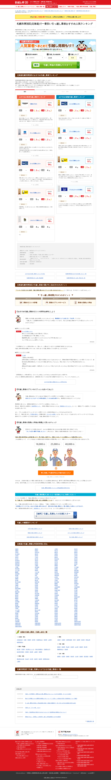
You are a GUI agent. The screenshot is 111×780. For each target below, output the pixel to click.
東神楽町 (76, 583)
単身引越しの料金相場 (42, 745)
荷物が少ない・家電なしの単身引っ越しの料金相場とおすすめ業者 (43, 716)
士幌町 (76, 610)
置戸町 (76, 600)
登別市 (36, 560)
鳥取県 (59, 647)
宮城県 (38, 640)
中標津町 (17, 621)
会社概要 (94, 1)
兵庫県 (67, 640)
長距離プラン (40, 767)
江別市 (16, 555)
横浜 (41, 649)
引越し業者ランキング (52, 6)
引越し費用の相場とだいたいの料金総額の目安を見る (55, 488)
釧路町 (16, 618)
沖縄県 (91, 656)
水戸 (49, 649)
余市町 (56, 577)
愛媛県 (59, 649)
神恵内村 (57, 575)
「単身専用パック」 (36, 406)
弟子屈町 (17, 620)
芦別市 (76, 554)
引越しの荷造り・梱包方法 (61, 760)
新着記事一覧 (90, 721)
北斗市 (56, 562)
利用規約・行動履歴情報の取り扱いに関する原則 (37, 772)
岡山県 (67, 647)
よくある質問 (91, 772)
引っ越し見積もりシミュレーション (25, 6)
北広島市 (17, 562)
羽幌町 (16, 593)
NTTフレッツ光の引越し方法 (63, 750)
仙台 (41, 640)
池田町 (56, 615)
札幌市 (16, 549)
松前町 (36, 564)
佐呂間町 (17, 601)
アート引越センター (35, 133)
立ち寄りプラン (40, 759)
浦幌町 (76, 616)
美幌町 (36, 598)
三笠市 (36, 557)
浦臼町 (76, 580)
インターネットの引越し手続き (63, 752)
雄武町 (56, 603)
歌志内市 (57, 559)
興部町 (16, 603)
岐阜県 (40, 659)
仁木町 (36, 577)
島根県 (63, 647)
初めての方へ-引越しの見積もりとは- (23, 741)
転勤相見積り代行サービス (66, 772)
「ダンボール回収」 (51, 414)
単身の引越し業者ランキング (76, 528)
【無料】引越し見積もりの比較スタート (52, 515)
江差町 (56, 567)
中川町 (76, 590)
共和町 (76, 573)
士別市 (76, 555)
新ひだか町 (37, 610)
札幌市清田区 (18, 626)
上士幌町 (17, 611)
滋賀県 (78, 640)
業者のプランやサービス (57, 302)
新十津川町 (18, 582)
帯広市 (56, 550)
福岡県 (59, 656)
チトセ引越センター (27, 331)
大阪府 (59, 640)
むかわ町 (57, 606)
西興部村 (37, 603)
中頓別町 (57, 595)
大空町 (76, 603)
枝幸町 (76, 595)
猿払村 (16, 595)
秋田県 (45, 640)
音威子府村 (57, 590)
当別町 (76, 562)
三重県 (18, 661)
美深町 (36, 590)
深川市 (76, 559)
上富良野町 (57, 587)
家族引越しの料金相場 (42, 747)
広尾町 (16, 615)
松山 (62, 649)
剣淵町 (76, 588)
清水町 (76, 611)
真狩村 (56, 572)
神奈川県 (37, 649)
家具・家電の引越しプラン (42, 763)
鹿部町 (56, 565)
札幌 (25, 640)
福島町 (56, 564)
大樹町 (76, 613)
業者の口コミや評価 (30, 302)
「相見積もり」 (37, 508)
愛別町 (56, 585)
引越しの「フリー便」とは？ (32, 707)
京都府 (63, 640)
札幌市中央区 (77, 621)
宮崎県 (81, 656)
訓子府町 (57, 600)
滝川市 (16, 559)
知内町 (76, 564)
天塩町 (76, 593)
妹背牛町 (37, 582)
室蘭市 (16, 550)
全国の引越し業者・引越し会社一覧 (33, 632)
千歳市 (76, 557)
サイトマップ (93, 3)
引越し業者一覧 (40, 6)
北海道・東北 (22, 637)
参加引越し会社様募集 (54, 772)
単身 (72, 58)
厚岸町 (36, 618)
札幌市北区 (18, 623)
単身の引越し (71, 6)
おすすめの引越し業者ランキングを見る (35, 273)
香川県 (85, 647)
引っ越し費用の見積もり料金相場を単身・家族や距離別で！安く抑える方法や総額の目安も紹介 (50, 703)
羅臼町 (56, 621)
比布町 (36, 585)
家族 (81, 58)
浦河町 (56, 608)
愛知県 (18, 659)
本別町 (16, 616)
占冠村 (36, 588)
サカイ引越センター (35, 192)
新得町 (56, 611)
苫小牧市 (17, 554)
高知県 (66, 649)
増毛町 (36, 591)
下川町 (16, 590)
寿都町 (56, 570)
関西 (60, 637)
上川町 (76, 585)
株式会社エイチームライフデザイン (70, 734)
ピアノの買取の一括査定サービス (63, 768)
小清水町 (37, 600)
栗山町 (36, 580)
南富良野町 (18, 588)
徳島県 (81, 647)
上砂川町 (57, 578)
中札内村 (37, 613)
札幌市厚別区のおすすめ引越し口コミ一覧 (76, 273)
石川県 (31, 659)
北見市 (76, 550)
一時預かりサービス (41, 761)
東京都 (18, 649)
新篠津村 (17, 564)
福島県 (18, 642)
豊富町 (16, 596)
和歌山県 (88, 640)
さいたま (31, 649)
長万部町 (37, 567)
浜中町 (56, 618)
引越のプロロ (33, 104)
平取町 (16, 608)
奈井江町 (37, 578)
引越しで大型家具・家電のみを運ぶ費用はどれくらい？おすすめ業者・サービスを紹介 (48, 694)
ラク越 (24, 355)
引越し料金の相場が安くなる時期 (44, 749)
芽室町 (16, 613)
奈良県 (83, 640)
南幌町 (16, 578)
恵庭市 (56, 560)
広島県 (72, 647)
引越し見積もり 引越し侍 (49, 777)
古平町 (16, 577)
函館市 (36, 549)
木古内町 (17, 565)
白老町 (56, 605)
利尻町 (56, 596)
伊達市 (76, 560)
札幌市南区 (18, 624)
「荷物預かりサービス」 (65, 406)
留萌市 (76, 552)
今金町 (76, 568)
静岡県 (44, 659)
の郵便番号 (32, 54)
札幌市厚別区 (58, 624)
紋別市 (56, 555)
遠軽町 (36, 601)
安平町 (36, 606)
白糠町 (56, 620)
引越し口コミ (62, 6)
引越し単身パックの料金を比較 (43, 755)
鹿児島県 (86, 656)
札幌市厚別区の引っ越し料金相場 (35, 278)
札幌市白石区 (58, 623)
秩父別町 (57, 582)
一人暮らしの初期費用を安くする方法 (45, 743)
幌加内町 (17, 591)
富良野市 (17, 560)
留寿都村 (76, 572)
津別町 (56, 598)
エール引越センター (35, 163)
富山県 (27, 659)
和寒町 (56, 588)
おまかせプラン (40, 757)
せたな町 (17, 570)
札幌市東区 (37, 623)
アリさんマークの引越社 (75, 189)
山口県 (76, 647)
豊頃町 (76, 615)
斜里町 (76, 598)
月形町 (56, 580)
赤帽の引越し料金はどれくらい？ (44, 751)
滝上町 (76, 601)
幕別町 (36, 615)
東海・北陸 (21, 656)
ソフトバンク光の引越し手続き (64, 758)
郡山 (22, 642)
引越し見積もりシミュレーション (24, 748)
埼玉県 (27, 649)
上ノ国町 (76, 567)
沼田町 (36, 583)
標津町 (36, 621)
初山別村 (37, 593)
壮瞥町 (36, 605)
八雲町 (16, 567)
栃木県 (18, 652)
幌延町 (16, 598)
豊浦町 (16, 605)
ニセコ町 (37, 572)
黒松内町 (76, 570)
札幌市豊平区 (77, 623)
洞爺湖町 (17, 606)
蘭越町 (16, 572)
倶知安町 (57, 573)
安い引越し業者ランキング (76, 537)
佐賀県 (63, 656)
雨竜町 (76, 582)
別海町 (76, 620)
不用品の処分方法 (61, 743)
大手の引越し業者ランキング (35, 528)
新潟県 (31, 652)
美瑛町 (36, 587)
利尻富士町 (77, 596)
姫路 (71, 640)
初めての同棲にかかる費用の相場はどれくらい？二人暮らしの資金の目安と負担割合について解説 (51, 698)
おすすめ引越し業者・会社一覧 (22, 751)
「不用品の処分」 (34, 414)
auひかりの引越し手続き (63, 756)
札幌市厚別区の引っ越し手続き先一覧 (76, 278)
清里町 (16, 600)
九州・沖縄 (61, 653)
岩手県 (33, 640)
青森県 (29, 640)
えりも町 (17, 610)
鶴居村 (36, 620)
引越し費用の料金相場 (82, 6)
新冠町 (36, 608)
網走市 (56, 552)
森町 (75, 565)
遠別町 (56, 593)
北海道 (18, 640)
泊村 (36, 575)
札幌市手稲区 (77, 624)
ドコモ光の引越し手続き (63, 754)
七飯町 (36, 565)
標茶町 (76, 618)
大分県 (76, 656)
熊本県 (72, 656)
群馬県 (27, 652)
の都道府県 (53, 54)
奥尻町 (56, 568)
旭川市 (76, 549)
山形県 (50, 640)
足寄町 (36, 616)
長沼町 (16, 580)
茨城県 (45, 649)
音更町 (56, 610)
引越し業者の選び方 (21, 746)
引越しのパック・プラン (40, 754)
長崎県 (67, 656)
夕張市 (16, 552)
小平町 (56, 591)
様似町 (76, 608)
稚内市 (36, 554)
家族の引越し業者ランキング (35, 532)
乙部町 (36, 568)
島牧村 (36, 570)
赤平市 (36, 555)
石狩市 (36, 562)
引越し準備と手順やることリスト (63, 741)
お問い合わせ (87, 3)
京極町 (36, 573)
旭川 (22, 640)
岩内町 (16, 575)
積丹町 (76, 575)
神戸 (74, 640)
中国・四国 (61, 644)
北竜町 (16, 583)
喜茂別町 (17, 573)
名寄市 (16, 557)
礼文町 (36, 596)
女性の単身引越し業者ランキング (35, 537)
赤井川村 (76, 577)
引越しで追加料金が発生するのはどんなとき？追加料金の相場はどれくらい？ (46, 712)
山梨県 (36, 652)
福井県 (36, 659)
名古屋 (22, 659)
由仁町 (76, 578)
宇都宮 (22, 652)
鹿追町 (36, 611)
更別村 (56, 613)
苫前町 (76, 591)
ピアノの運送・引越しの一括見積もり (64, 766)
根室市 (56, 557)
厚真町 (76, 605)
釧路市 (36, 550)
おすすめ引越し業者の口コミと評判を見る (55, 382)
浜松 (48, 659)
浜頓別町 (37, 595)
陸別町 (56, 616)
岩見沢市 (37, 552)
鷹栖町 (56, 583)
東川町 (16, 587)
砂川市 (36, 559)
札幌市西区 (37, 624)
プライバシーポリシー (20, 772)
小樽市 (56, 549)
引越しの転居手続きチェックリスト (63, 745)
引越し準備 (92, 6)
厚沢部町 (17, 568)
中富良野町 (77, 587)
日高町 (76, 606)
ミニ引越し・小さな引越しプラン (44, 765)
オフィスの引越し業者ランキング (76, 532)
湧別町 (56, 601)
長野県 (40, 652)
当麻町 (16, 585)
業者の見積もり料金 (85, 302)
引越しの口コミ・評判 (20, 757)
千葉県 (23, 649)
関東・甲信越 (22, 646)
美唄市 (56, 554)
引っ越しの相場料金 (39, 741)
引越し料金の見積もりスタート (57, 65)
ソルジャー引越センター (36, 220)
